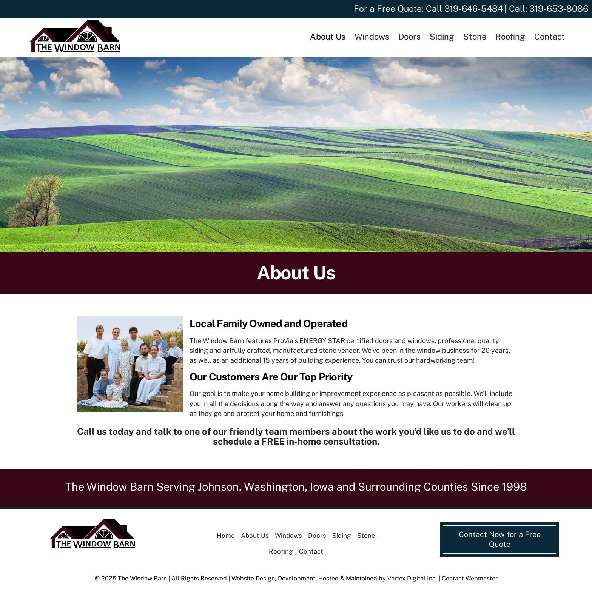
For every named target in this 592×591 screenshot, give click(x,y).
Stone (474, 37)
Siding (442, 37)
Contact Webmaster (470, 578)
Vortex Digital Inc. (412, 578)
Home (226, 535)
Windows (372, 37)
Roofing (510, 37)
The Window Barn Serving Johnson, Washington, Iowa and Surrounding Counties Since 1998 (296, 486)
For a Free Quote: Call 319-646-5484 (428, 8)
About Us (327, 37)
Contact (549, 37)
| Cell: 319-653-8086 (546, 8)
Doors (409, 37)
